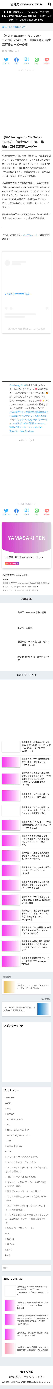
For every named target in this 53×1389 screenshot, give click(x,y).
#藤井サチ (19, 412)
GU (8, 1124)
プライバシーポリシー (34, 1377)
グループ (8, 1250)
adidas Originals (14, 1146)
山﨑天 (7, 583)
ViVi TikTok (32, 590)
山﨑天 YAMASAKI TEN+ (27, 4)
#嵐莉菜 (39, 416)
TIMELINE (9, 1097)
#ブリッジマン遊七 (23, 419)
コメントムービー (12, 586)
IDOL (7, 1233)
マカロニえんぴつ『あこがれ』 (22, 1162)
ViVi (18, 575)
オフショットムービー (14, 590)
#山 (44, 416)
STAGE (10, 1114)
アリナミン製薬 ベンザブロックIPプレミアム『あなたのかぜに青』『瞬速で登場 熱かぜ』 (26, 1219)
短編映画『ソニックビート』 (21, 1228)
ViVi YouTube (29, 586)
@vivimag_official (17, 385)
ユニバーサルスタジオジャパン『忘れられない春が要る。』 (26, 1169)
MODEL (25, 575)
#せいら (36, 419)
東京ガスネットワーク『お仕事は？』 (25, 1191)
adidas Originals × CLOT (19, 1135)
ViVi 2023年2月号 (39, 583)
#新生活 (18, 423)
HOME (26, 1371)
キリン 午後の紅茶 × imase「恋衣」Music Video (26, 1198)
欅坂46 (10, 1239)
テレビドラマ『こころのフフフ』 (23, 1157)
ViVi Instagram (20, 583)
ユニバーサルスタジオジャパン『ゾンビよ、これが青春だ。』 (25, 1207)
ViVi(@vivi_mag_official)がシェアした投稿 (26, 329)
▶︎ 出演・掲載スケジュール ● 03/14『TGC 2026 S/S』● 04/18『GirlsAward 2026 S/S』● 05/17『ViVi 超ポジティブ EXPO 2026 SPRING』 (27, 16)
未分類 (7, 1255)
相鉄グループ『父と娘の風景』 (22, 1176)
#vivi (11, 412)
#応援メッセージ (22, 427)
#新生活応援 (28, 423)
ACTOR (8, 1151)
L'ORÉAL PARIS (15, 1119)
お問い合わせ (15, 1377)
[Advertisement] (26, 99)
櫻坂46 (10, 1244)
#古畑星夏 (29, 412)
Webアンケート (30, 235)
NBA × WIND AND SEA (18, 1130)
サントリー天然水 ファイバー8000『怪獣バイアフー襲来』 (25, 1184)
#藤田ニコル (40, 412)
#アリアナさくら (26, 416)
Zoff (9, 1140)
